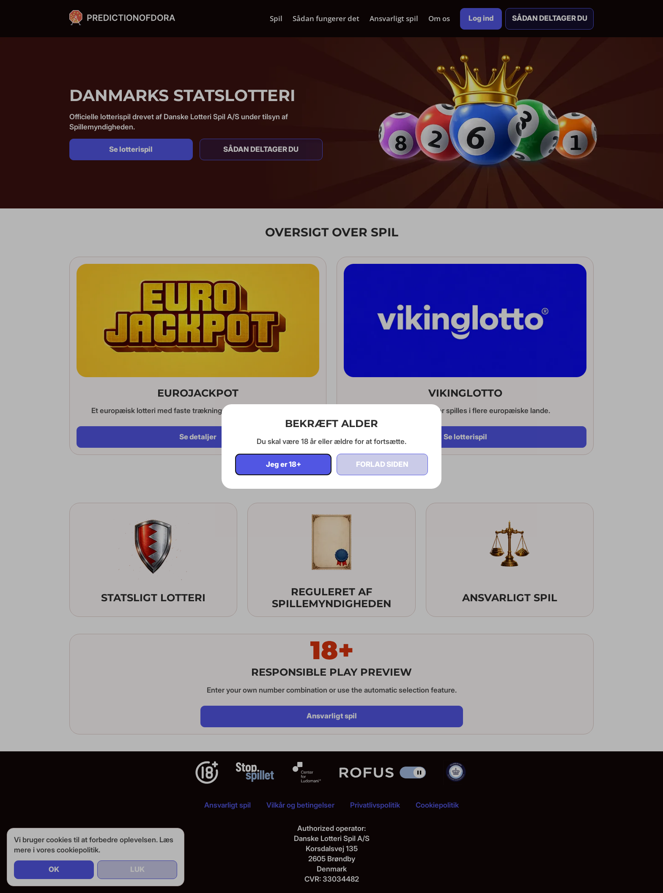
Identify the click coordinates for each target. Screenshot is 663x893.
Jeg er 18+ (283, 464)
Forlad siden (382, 464)
